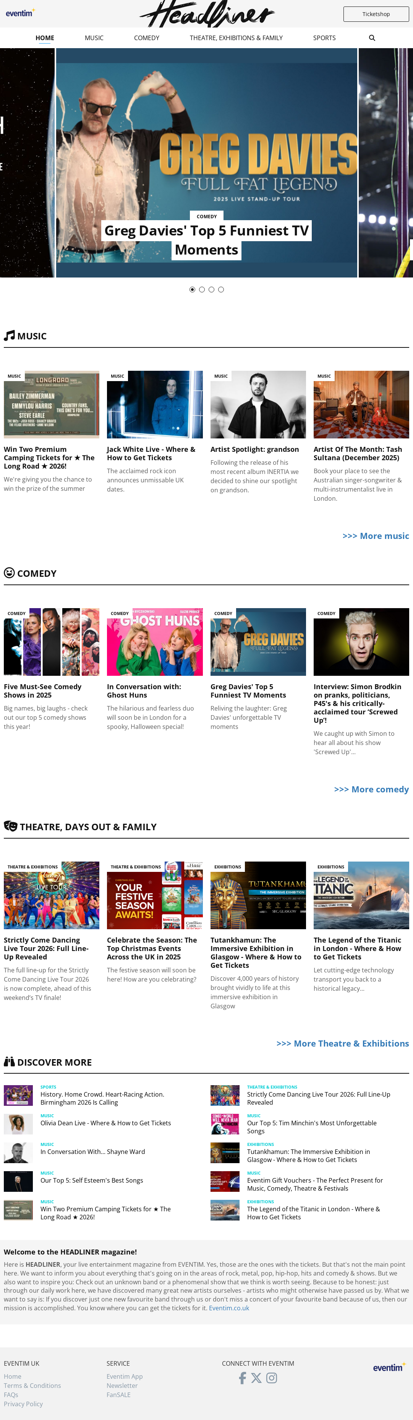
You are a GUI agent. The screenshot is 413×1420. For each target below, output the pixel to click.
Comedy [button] (146, 38)
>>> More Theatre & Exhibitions (343, 1043)
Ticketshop (376, 14)
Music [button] (94, 38)
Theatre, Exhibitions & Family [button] (236, 38)
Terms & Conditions (32, 1385)
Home (45, 38)
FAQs (11, 1395)
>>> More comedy (371, 789)
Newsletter (122, 1385)
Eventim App (125, 1376)
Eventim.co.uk (229, 1308)
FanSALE (119, 1395)
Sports (324, 38)
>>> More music (376, 535)
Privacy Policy (23, 1404)
